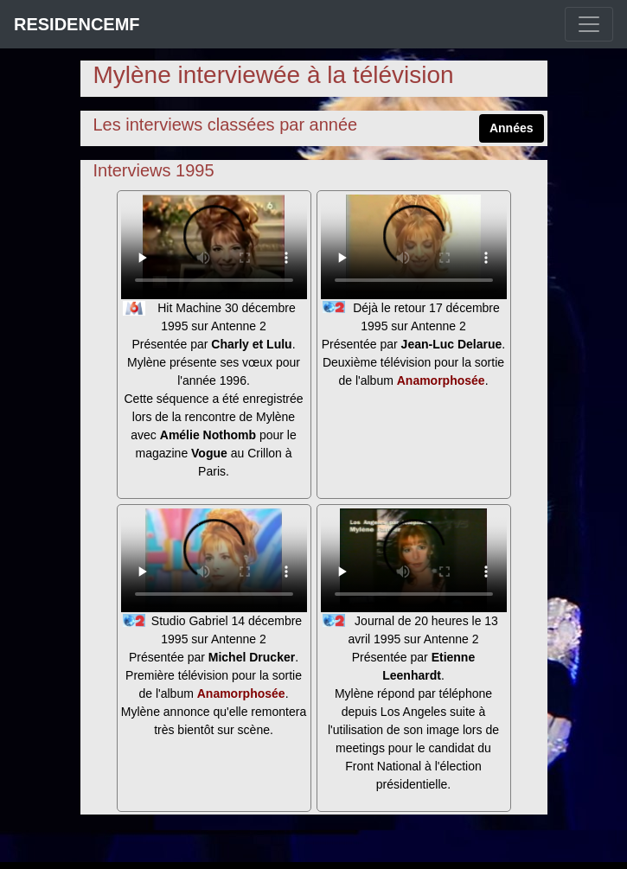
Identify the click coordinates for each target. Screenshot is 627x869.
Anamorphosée (441, 380)
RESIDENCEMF (77, 24)
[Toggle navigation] (589, 24)
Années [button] (511, 128)
